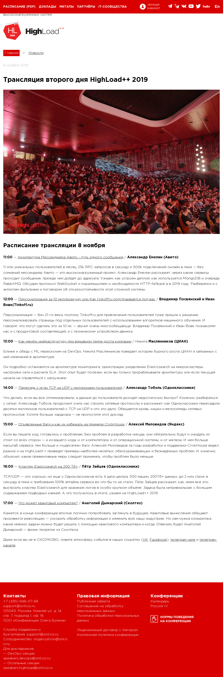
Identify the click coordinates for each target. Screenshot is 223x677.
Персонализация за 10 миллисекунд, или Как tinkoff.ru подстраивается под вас (86, 299)
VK (145, 539)
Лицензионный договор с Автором (107, 630)
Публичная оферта (93, 601)
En (217, 6)
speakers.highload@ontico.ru (28, 668)
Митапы (66, 6)
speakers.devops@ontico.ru (27, 658)
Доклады (47, 6)
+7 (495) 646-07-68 (20, 601)
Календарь (159, 601)
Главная (11, 53)
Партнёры (86, 6)
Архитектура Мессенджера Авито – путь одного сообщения (70, 257)
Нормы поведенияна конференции (177, 619)
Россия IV (159, 606)
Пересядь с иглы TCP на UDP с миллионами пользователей (70, 388)
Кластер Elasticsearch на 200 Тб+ (48, 466)
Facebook (158, 539)
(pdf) (30, 6)
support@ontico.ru (19, 606)
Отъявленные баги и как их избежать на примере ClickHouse (71, 424)
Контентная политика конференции (108, 635)
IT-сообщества (112, 6)
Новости (36, 53)
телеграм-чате (182, 539)
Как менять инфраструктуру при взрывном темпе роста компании (74, 341)
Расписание (14, 6)
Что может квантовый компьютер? (48, 503)
